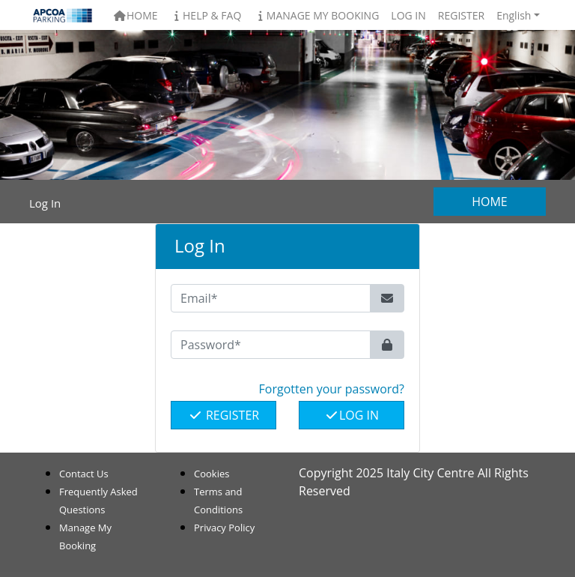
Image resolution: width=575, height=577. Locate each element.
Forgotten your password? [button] (331, 389)
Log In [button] (408, 15)
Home (135, 15)
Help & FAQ (206, 15)
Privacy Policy (224, 527)
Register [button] (461, 15)
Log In (351, 415)
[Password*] (271, 344)
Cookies (211, 473)
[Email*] (271, 298)
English (513, 15)
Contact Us (84, 473)
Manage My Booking (316, 15)
